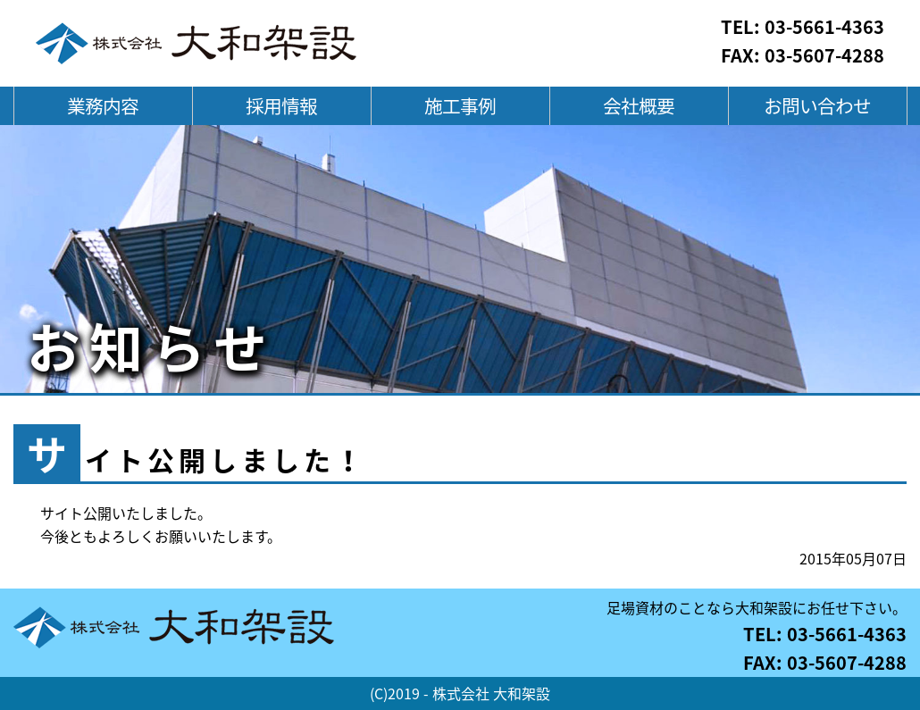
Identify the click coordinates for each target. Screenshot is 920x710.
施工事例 (460, 106)
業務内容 (102, 106)
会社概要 (638, 106)
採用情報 (281, 106)
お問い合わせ (817, 106)
